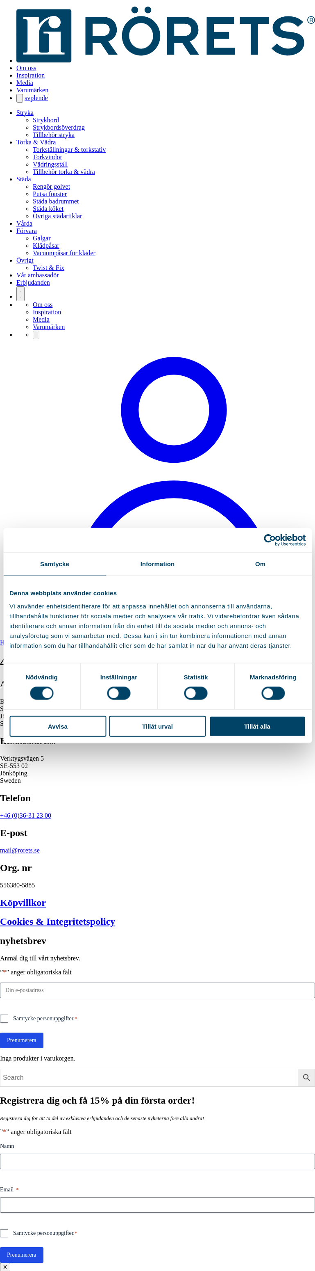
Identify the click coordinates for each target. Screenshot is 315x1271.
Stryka (25, 112)
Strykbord (46, 120)
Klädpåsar (46, 245)
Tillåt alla (257, 725)
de (45, 97)
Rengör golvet (51, 186)
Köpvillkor (23, 902)
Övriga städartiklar (57, 216)
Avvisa (58, 725)
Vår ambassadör (37, 275)
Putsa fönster (50, 193)
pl (32, 97)
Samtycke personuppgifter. (45, 1018)
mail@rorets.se (20, 850)
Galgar (42, 238)
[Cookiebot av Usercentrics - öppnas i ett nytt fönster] (270, 540)
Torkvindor (47, 156)
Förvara (26, 230)
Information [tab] (158, 563)
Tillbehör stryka (54, 134)
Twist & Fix (48, 267)
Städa (23, 179)
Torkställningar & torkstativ (69, 149)
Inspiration (30, 75)
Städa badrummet (56, 201)
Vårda (24, 223)
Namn (7, 1146)
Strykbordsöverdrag (59, 127)
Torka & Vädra (36, 142)
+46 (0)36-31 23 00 (25, 815)
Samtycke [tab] (54, 563)
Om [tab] (260, 563)
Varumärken (32, 90)
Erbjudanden (33, 282)
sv (27, 97)
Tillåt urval (157, 725)
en (39, 97)
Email (9, 1189)
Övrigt (25, 260)
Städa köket (48, 208)
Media (24, 82)
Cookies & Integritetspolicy (57, 921)
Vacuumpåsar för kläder (64, 252)
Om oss (26, 67)
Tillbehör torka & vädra (64, 171)
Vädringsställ (50, 164)
